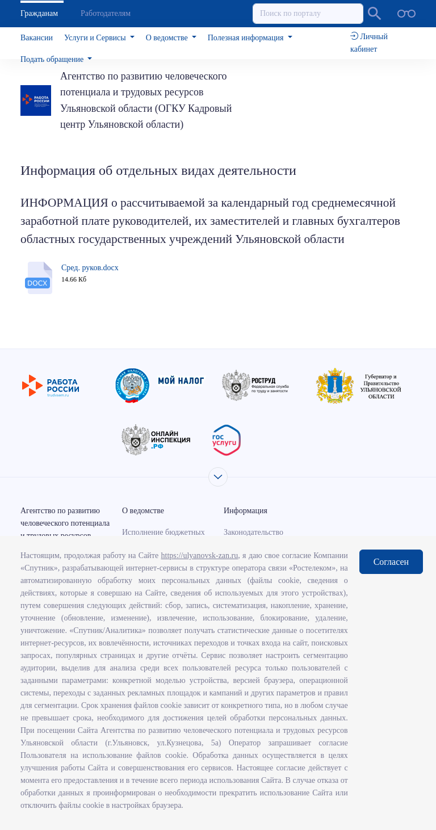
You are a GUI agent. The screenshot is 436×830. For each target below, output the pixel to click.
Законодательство (253, 532)
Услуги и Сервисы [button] (96, 37)
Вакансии (36, 37)
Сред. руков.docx (90, 267)
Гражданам (39, 13)
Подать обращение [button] (53, 59)
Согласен (391, 562)
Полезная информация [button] (247, 37)
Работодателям (106, 13)
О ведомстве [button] (168, 37)
